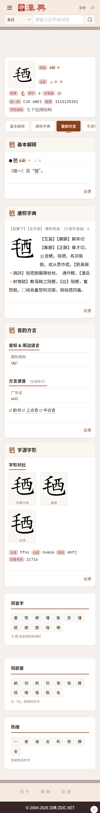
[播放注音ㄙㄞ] (61, 81)
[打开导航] (9, 7)
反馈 (87, 191)
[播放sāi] (59, 67)
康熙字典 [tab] (42, 126)
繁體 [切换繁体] (82, 7)
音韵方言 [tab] (68, 126)
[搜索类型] (19, 19)
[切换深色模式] (92, 8)
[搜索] (89, 19)
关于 (25, 791)
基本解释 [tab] (17, 126)
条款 (46, 791)
